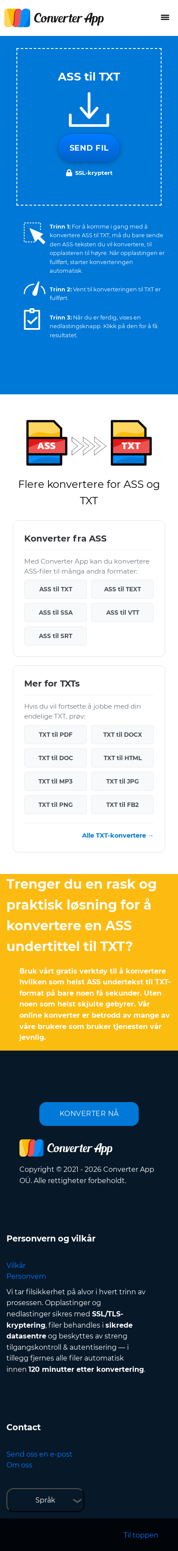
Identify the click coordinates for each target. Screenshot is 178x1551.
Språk (45, 1500)
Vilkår (15, 1265)
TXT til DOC (55, 758)
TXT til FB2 (122, 804)
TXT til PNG (55, 804)
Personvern (26, 1276)
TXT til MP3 (55, 781)
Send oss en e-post (39, 1454)
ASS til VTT (122, 612)
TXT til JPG (122, 781)
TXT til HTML (123, 758)
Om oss (19, 1465)
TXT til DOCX (122, 734)
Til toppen (141, 1535)
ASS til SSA (56, 612)
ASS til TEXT (122, 589)
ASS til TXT (55, 589)
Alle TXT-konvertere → (118, 835)
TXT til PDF (56, 734)
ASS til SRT (55, 635)
